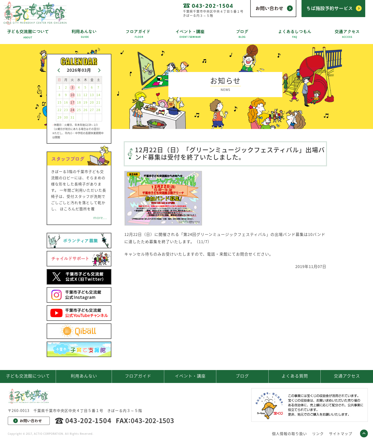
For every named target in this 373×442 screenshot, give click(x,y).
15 (60, 102)
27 (92, 109)
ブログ (242, 376)
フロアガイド (138, 376)
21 (98, 102)
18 (79, 102)
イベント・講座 (190, 376)
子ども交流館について (28, 376)
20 (92, 102)
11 (79, 94)
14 (98, 94)
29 (60, 117)
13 (92, 94)
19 (85, 102)
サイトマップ (340, 433)
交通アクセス (347, 376)
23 (66, 109)
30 (66, 117)
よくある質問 (295, 376)
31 (72, 117)
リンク (318, 433)
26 (85, 109)
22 (60, 109)
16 (66, 102)
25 (79, 109)
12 (85, 94)
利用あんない (84, 376)
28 (98, 109)
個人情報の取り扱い (289, 433)
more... (100, 217)
